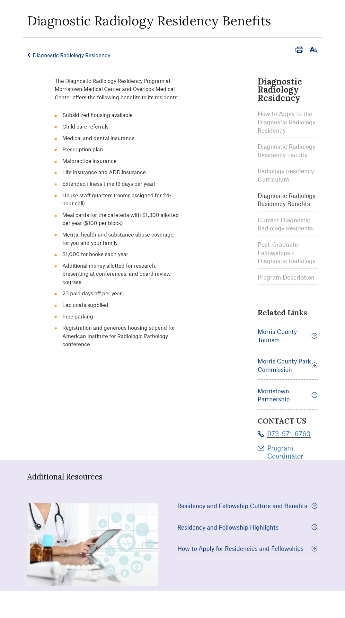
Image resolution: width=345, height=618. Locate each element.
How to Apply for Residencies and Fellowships (247, 548)
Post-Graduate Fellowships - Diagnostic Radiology (286, 252)
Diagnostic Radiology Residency (71, 55)
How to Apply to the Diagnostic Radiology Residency (286, 122)
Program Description (286, 277)
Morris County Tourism (288, 336)
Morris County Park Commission (288, 365)
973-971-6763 (289, 433)
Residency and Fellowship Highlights (247, 527)
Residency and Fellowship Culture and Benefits (247, 505)
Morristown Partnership (288, 395)
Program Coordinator (285, 452)
